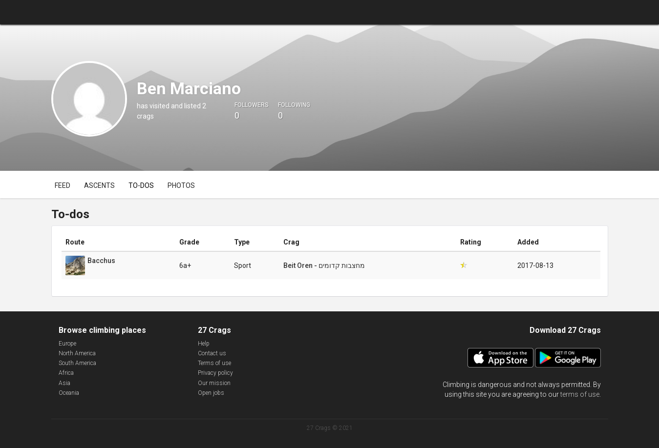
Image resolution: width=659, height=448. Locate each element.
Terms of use (214, 363)
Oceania (69, 392)
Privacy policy (215, 372)
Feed (62, 185)
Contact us (212, 353)
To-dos (141, 185)
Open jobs (211, 392)
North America (77, 353)
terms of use (579, 394)
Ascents (99, 185)
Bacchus (101, 261)
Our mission (214, 383)
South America (77, 363)
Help (204, 343)
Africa (66, 372)
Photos (181, 185)
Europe (67, 343)
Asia (64, 383)
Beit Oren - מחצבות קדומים (324, 265)
